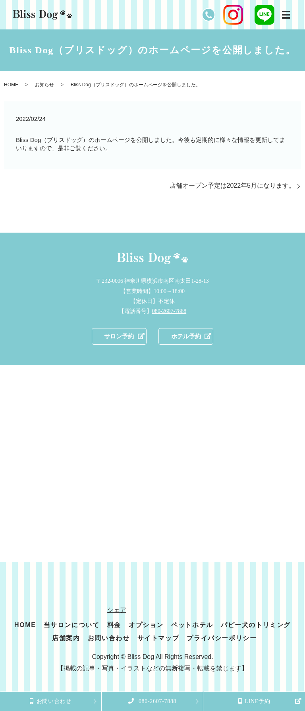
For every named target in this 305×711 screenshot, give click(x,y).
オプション (146, 625)
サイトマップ (158, 638)
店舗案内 (66, 638)
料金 (114, 625)
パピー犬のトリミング (256, 625)
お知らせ (44, 84)
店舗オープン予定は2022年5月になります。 (232, 185)
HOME (11, 84)
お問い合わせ (109, 638)
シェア (116, 610)
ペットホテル (192, 625)
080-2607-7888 (169, 311)
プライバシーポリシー (222, 638)
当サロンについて (72, 625)
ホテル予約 (187, 336)
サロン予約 (117, 336)
